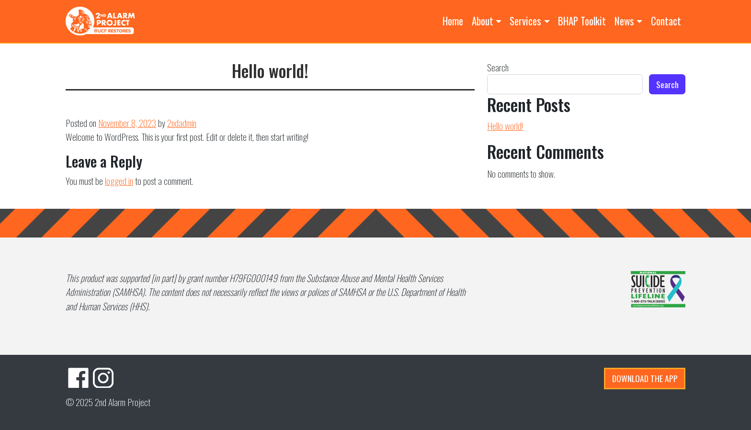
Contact (666, 20)
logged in (119, 181)
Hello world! (505, 126)
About (482, 20)
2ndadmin (181, 123)
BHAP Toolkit (582, 20)
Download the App (645, 378)
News (624, 20)
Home (453, 20)
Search (498, 67)
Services (525, 20)
